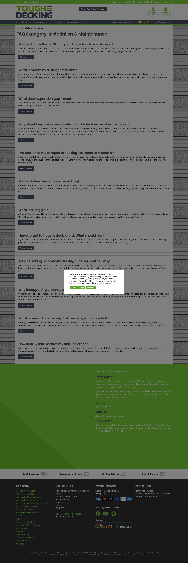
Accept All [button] (91, 287)
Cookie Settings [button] (77, 287)
